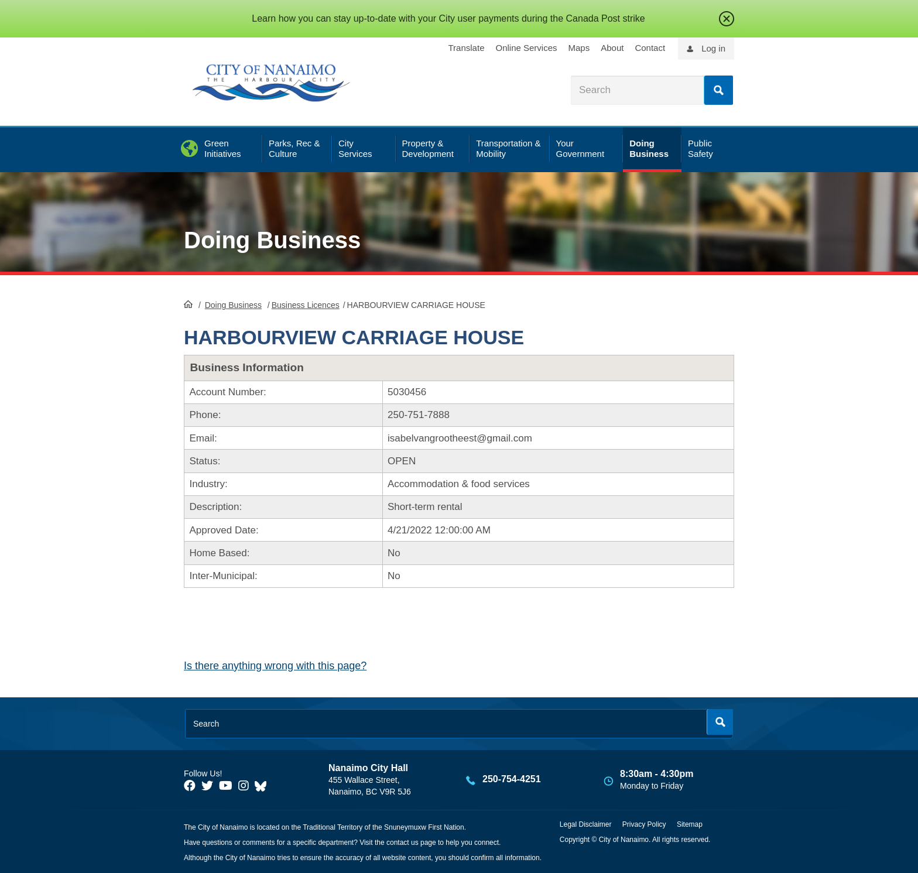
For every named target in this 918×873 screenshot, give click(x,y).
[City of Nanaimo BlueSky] (263, 786)
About (612, 48)
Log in (713, 48)
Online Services (526, 48)
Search (718, 90)
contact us (402, 842)
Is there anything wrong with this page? (275, 666)
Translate (466, 48)
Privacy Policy (644, 824)
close (726, 18)
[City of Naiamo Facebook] (190, 786)
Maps (579, 48)
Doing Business (272, 240)
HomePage (188, 304)
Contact (650, 48)
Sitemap (690, 824)
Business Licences (306, 305)
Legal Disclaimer (586, 824)
